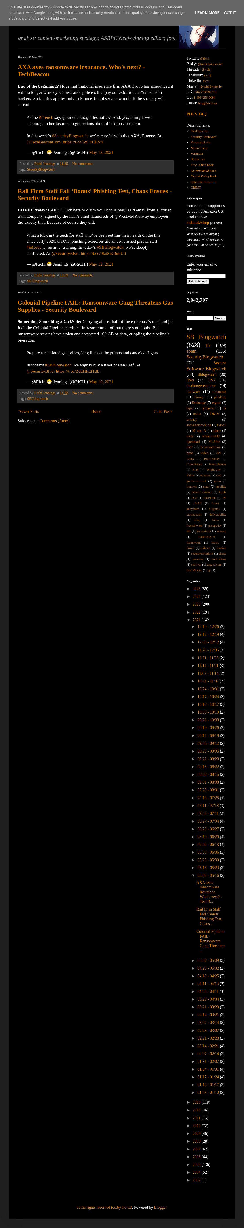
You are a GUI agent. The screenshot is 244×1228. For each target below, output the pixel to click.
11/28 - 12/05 (208, 650)
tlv (208, 345)
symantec (208, 408)
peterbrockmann (202, 492)
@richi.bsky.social (210, 64)
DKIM (215, 414)
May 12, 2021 (101, 264)
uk (224, 408)
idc (189, 531)
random (221, 548)
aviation (205, 475)
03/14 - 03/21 (208, 1015)
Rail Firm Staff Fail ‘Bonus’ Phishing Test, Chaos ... (209, 916)
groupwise (214, 525)
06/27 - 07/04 (208, 821)
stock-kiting (218, 559)
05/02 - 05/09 (208, 960)
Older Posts (163, 411)
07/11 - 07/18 (208, 805)
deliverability (217, 514)
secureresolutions (202, 553)
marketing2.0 (206, 536)
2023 (197, 604)
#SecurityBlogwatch (70, 135)
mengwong (194, 542)
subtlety (196, 564)
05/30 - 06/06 (208, 852)
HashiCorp (198, 159)
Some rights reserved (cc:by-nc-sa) (104, 1207)
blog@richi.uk (207, 103)
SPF (190, 447)
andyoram (193, 509)
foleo (215, 520)
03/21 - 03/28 (208, 1007)
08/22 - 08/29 (208, 759)
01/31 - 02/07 (208, 1061)
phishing (220, 397)
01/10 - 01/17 (208, 1085)
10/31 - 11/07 (208, 681)
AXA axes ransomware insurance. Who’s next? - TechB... (209, 892)
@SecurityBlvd (65, 253)
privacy (192, 420)
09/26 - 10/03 (208, 720)
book (202, 165)
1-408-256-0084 (204, 97)
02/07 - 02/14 (208, 1054)
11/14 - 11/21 (208, 665)
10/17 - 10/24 (208, 696)
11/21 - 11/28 (208, 658)
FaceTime (210, 497)
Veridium (197, 153)
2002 (197, 1180)
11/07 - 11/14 (208, 673)
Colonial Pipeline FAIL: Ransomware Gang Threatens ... (210, 941)
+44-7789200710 (205, 92)
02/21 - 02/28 (208, 1038)
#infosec (34, 247)
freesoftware (194, 525)
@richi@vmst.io (211, 86)
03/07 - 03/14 (208, 1022)
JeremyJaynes (217, 464)
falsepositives (210, 447)
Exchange (199, 403)
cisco (217, 431)
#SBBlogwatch (110, 247)
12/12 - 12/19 (208, 634)
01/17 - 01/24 (208, 1077)
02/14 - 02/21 (208, 1046)
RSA (212, 380)
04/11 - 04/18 (208, 984)
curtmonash (194, 514)
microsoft (219, 392)
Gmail (221, 425)
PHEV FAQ (197, 114)
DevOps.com (199, 131)
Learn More (207, 12)
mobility (220, 486)
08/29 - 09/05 (208, 751)
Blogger (160, 1207)
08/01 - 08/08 (208, 782)
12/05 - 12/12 (208, 642)
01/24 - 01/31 (208, 1069)
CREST (196, 187)
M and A (199, 431)
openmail (193, 442)
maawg (221, 531)
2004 (197, 1172)
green (217, 481)
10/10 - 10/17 (208, 704)
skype (222, 553)
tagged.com (214, 564)
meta (190, 436)
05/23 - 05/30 (208, 860)
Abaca (191, 458)
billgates (214, 509)
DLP (194, 497)
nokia (197, 414)
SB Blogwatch (37, 281)
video (205, 453)
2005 (197, 1164)
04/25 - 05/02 (208, 968)
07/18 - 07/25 (208, 798)
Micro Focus (199, 148)
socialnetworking (199, 425)
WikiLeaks (214, 469)
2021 (197, 620)
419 (218, 453)
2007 (197, 1149)
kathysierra (204, 531)
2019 (197, 1110)
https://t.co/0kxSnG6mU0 (103, 253)
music (215, 542)
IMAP (198, 503)
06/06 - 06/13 (208, 844)
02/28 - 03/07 (208, 1030)
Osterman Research (204, 182)
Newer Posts (29, 411)
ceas (219, 475)
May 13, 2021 (101, 152)
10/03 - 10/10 (208, 712)
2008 (197, 1141)
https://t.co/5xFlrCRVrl (83, 141)
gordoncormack (196, 481)
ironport (192, 486)
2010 (197, 1126)
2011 (197, 1118)
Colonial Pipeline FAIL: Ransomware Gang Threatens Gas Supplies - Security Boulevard (95, 306)
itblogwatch (207, 374)
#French (46, 117)
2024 (197, 596)
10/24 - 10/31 (208, 689)
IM (224, 497)
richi (206, 81)
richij (207, 75)
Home (96, 411)
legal (190, 408)
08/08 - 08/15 (208, 774)
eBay (197, 520)
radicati (205, 548)
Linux (215, 503)
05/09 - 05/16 (208, 875)
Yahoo (191, 475)
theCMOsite (194, 570)
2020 (197, 1102)
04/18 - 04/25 (208, 976)
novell (190, 548)
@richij (206, 69)
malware (193, 391)
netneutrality (211, 436)
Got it (230, 12)
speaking (198, 559)
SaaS (195, 469)
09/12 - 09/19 (208, 735)
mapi (206, 486)
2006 (197, 1157)
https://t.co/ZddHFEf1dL (77, 371)
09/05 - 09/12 (208, 743)
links (190, 380)
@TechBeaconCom (44, 141)
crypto (216, 403)
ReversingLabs (201, 142)
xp (208, 570)
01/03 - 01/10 (208, 1092)
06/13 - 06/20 (208, 837)
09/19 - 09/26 (208, 727)
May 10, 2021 (101, 381)
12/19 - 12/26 (208, 626)
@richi (204, 58)
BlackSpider (212, 458)
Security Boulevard (203, 137)
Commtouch (194, 464)
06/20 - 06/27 (208, 829)
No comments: (83, 164)
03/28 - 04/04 (208, 999)
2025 (197, 589)
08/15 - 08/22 (208, 767)
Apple (222, 492)
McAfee (214, 442)
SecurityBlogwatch (41, 170)
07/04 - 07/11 (208, 813)
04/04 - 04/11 (208, 991)
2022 (197, 612)
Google (200, 397)
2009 (197, 1133)
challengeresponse (201, 385)
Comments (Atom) (55, 421)
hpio (190, 453)
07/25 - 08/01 (208, 790)
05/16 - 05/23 (208, 868)
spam (192, 351)
